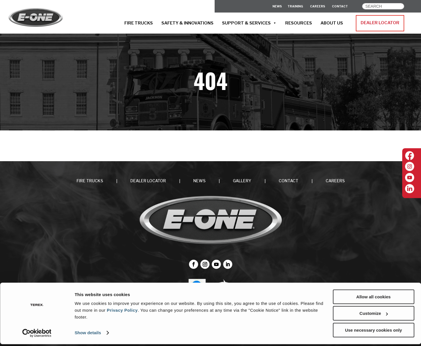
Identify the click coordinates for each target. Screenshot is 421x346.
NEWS (199, 180)
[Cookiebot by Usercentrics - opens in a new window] (37, 335)
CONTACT (340, 6)
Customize (374, 315)
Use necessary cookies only (373, 331)
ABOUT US (332, 23)
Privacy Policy (122, 312)
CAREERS (317, 6)
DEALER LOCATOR (380, 22)
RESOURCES (298, 23)
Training (295, 6)
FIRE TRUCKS (138, 23)
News (277, 6)
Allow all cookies (373, 298)
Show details (88, 334)
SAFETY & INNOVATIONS (187, 23)
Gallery (242, 180)
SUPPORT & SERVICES (249, 23)
